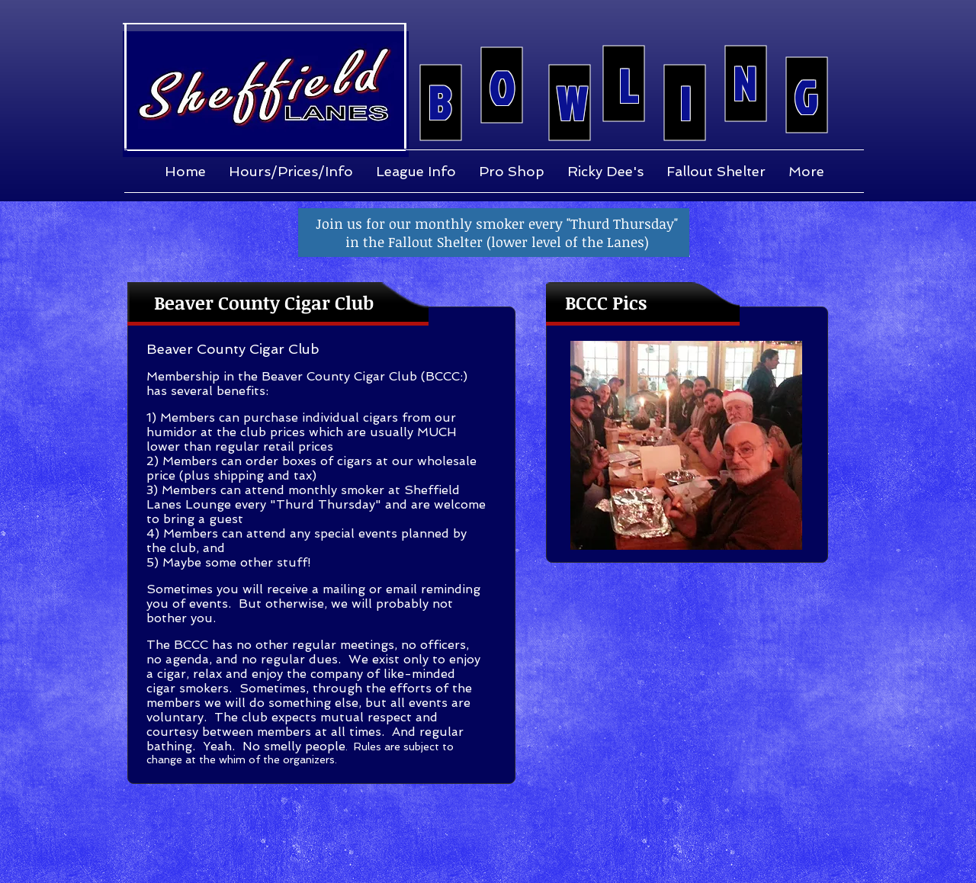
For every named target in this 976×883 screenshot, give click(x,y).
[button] (686, 445)
